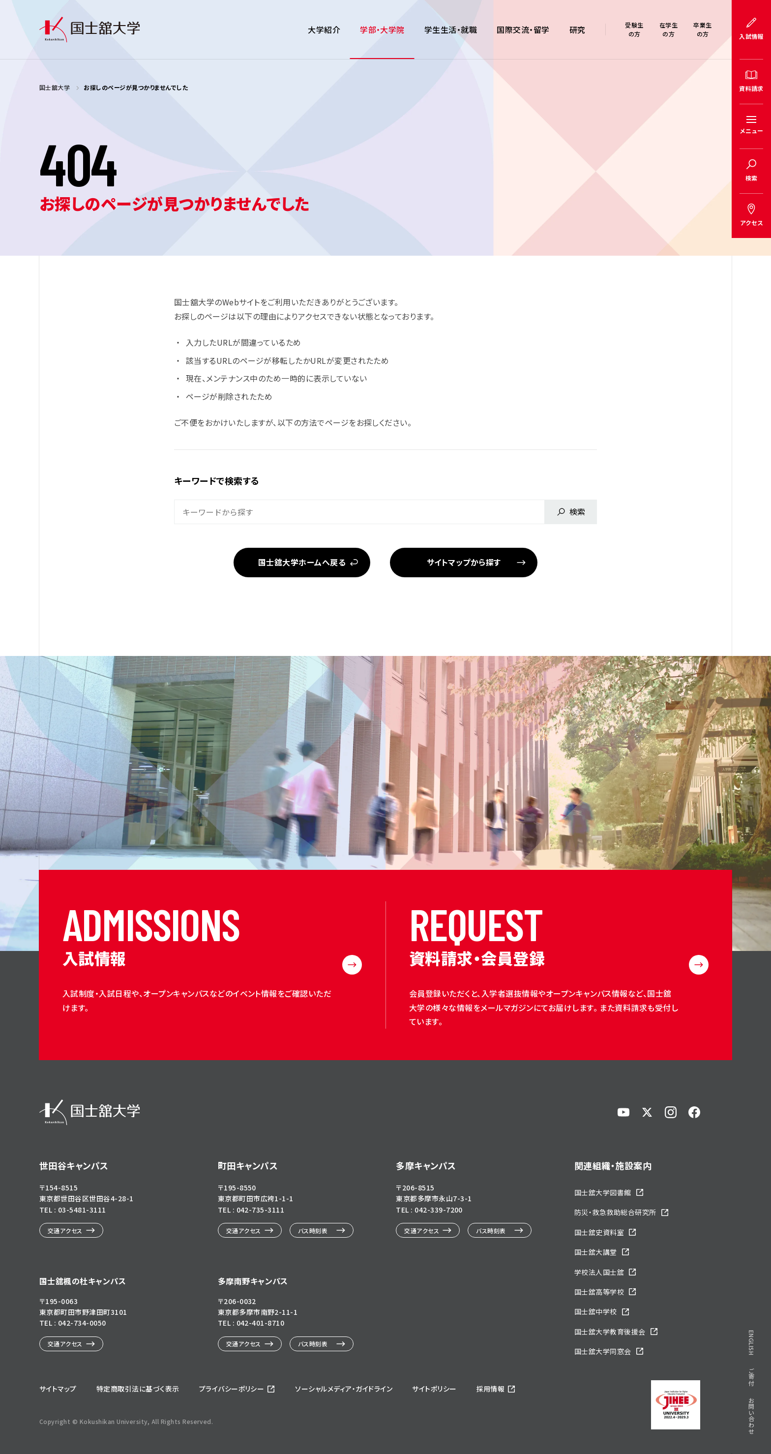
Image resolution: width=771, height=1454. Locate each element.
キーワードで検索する (217, 480)
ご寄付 (751, 518)
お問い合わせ (751, 558)
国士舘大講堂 (595, 1252)
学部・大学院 (382, 29)
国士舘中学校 (595, 1311)
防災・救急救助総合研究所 (615, 1212)
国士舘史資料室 (599, 1232)
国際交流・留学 (523, 29)
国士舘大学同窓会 (602, 1351)
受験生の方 (634, 29)
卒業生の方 (702, 29)
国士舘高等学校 (599, 1292)
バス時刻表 (312, 1230)
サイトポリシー (434, 1389)
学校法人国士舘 (599, 1272)
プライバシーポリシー (232, 1389)
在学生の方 (668, 29)
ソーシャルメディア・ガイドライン (343, 1389)
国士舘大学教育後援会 (610, 1331)
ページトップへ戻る (731, 1413)
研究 (577, 29)
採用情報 (490, 1389)
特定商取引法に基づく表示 (137, 1389)
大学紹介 (324, 29)
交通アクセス (65, 1230)
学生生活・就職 (450, 29)
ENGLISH (751, 485)
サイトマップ (58, 1389)
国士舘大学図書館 (602, 1192)
